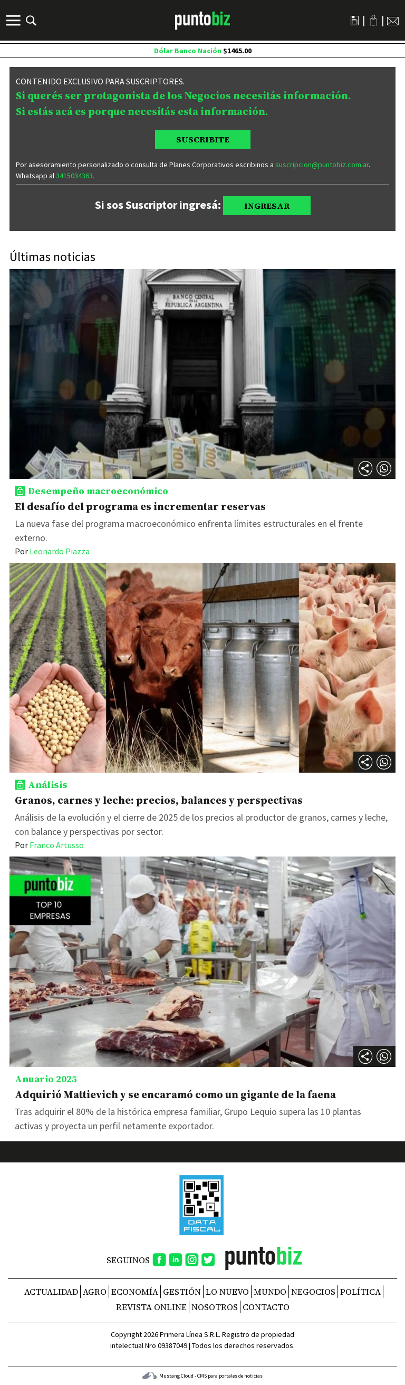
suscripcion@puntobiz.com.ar (322, 164)
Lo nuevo (227, 1291)
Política (360, 1291)
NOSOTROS (214, 1307)
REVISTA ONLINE (151, 1307)
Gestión (182, 1291)
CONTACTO (266, 1307)
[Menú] (14, 20)
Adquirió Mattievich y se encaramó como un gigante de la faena (175, 1094)
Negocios (313, 1291)
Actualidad (51, 1291)
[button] (383, 468)
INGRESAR (267, 205)
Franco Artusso (49, 845)
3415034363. (75, 175)
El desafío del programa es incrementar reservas (140, 506)
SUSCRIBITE (202, 139)
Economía (134, 1291)
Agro (95, 1291)
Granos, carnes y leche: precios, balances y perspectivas (159, 800)
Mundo (270, 1291)
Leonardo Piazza (52, 551)
